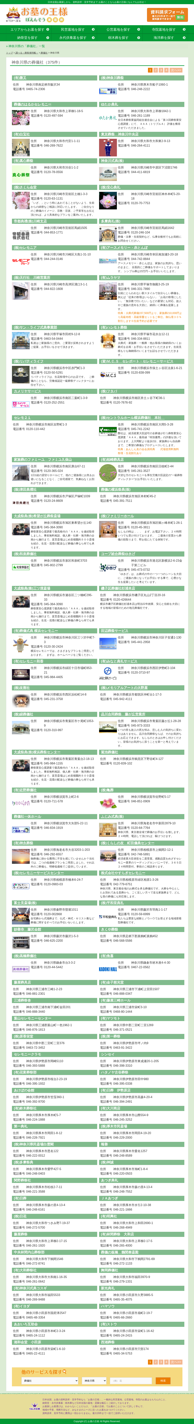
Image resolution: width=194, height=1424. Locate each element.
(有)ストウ (109, 1324)
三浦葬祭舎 (22, 1000)
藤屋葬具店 (22, 982)
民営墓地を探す (73, 29)
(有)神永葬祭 (23, 843)
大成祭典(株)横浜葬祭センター (37, 752)
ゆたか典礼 (109, 104)
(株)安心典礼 (110, 187)
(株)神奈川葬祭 (112, 78)
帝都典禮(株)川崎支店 (30, 221)
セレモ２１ (22, 418)
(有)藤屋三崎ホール (116, 1000)
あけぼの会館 (24, 1090)
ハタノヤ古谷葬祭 (114, 1072)
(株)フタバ (109, 391)
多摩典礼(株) (110, 221)
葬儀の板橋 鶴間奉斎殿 (119, 1252)
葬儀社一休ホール (27, 816)
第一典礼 (20, 1126)
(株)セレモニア (25, 248)
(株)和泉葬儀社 (25, 554)
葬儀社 (44, 53)
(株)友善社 (22, 688)
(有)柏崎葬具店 (112, 459)
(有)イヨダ (22, 1306)
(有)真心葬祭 (23, 161)
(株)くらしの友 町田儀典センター (127, 843)
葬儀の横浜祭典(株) (116, 489)
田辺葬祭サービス (114, 631)
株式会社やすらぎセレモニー (123, 873)
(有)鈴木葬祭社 (25, 1108)
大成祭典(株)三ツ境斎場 (32, 588)
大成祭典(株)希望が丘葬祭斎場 (37, 516)
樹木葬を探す (118, 38)
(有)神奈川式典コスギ (30, 1288)
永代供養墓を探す (73, 38)
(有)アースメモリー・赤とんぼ (124, 248)
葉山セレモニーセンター (32, 1018)
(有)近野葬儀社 (25, 790)
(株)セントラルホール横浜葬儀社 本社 (133, 418)
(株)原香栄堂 (23, 1036)
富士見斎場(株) (25, 903)
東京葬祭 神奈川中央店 (119, 134)
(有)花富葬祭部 (25, 1072)
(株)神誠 (107, 1162)
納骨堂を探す (27, 38)
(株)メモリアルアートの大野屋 (124, 688)
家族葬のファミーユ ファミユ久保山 (43, 459)
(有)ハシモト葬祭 (114, 327)
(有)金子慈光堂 (112, 982)
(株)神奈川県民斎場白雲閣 (34, 1144)
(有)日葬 (20, 1198)
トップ (9, 53)
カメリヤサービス (27, 391)
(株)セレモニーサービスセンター (39, 873)
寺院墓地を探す (164, 29)
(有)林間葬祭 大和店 (117, 1234)
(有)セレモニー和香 (28, 661)
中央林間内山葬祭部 (29, 1252)
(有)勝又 (20, 78)
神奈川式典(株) (112, 161)
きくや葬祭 (109, 929)
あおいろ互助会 (26, 1324)
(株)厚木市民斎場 (114, 1126)
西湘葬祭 (108, 1342)
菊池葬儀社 (109, 752)
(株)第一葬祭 (110, 1036)
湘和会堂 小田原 (27, 1342)
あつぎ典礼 (109, 1180)
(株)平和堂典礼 (112, 903)
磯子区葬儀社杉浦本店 (118, 588)
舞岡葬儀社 (109, 1270)
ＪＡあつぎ (109, 1198)
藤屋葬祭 (20, 1234)
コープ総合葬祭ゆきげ (118, 554)
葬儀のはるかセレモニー (32, 104)
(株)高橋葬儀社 (25, 956)
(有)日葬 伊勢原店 (116, 1090)
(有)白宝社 (22, 134)
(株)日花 (20, 1216)
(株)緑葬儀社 (23, 714)
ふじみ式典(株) (112, 816)
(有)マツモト (110, 1018)
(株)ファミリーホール (117, 516)
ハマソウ (108, 1306)
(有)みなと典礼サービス (119, 661)
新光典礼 (108, 1288)
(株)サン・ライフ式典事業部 (35, 327)
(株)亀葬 (107, 790)
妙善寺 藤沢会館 (27, 929)
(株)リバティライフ (28, 361)
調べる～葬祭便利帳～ (26, 53)
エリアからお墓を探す (27, 29)
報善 (104, 1144)
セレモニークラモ (27, 1054)
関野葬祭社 (22, 1180)
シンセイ (108, 1054)
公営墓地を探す (118, 29)
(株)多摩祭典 (23, 1162)
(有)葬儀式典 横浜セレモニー (36, 631)
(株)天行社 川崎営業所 (32, 277)
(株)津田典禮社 (25, 489)
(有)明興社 (109, 1216)
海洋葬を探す (164, 38)
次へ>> (176, 70)
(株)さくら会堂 (25, 187)
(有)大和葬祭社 (25, 1270)
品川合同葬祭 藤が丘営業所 (123, 714)
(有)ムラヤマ (110, 277)
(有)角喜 (107, 956)
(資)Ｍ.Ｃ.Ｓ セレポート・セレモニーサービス (137, 361)
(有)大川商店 (110, 1108)
